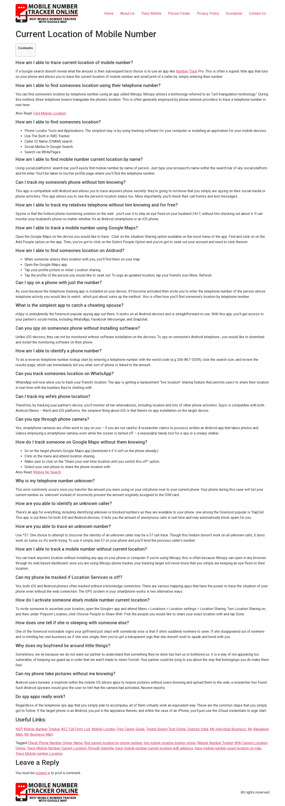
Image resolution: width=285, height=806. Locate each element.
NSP (19, 729)
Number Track (186, 71)
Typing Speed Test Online (166, 729)
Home (109, 13)
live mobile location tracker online (170, 743)
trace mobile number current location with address (154, 748)
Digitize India (197, 729)
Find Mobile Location (49, 113)
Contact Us (257, 13)
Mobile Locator (103, 729)
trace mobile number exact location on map (228, 748)
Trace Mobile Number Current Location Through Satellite (70, 748)
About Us (127, 13)
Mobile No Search (47, 472)
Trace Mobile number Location (39, 753)
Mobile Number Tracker (42, 729)
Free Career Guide (130, 729)
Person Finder (179, 13)
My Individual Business (228, 729)
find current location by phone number (113, 743)
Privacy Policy (208, 13)
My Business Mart (38, 734)
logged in (43, 773)
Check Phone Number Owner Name (55, 743)
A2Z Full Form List (75, 729)
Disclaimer (234, 13)
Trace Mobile (151, 13)
